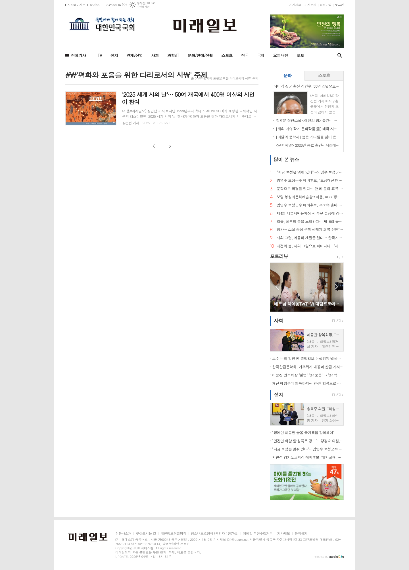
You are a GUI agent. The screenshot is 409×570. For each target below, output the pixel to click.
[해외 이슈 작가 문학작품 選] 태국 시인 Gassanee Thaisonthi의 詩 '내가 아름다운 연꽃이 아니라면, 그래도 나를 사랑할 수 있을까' (308, 128)
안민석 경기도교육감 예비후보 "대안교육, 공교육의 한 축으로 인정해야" (308, 457)
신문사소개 (123, 533)
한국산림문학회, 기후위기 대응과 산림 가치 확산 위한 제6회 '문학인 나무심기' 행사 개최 (308, 366)
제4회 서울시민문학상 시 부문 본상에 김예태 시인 (310, 213)
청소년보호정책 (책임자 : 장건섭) (214, 533)
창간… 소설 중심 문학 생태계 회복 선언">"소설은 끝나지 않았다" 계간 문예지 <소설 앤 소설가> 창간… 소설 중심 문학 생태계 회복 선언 (310, 229)
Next (336, 286)
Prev (277, 286)
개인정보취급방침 (173, 533)
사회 (155, 55)
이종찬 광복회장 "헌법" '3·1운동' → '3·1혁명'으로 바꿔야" (308, 375)
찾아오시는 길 (146, 533)
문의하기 (301, 533)
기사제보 (295, 5)
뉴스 (286, 159)
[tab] (287, 76)
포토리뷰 (279, 256)
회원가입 (325, 5)
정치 (114, 55)
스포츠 (226, 55)
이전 (154, 146)
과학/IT (173, 55)
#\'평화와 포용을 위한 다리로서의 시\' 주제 (228, 78)
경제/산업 (134, 55)
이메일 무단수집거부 (258, 533)
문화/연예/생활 (200, 55)
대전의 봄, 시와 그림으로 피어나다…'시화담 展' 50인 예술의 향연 (310, 246)
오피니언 (280, 55)
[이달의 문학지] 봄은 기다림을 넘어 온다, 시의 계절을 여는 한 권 (308, 137)
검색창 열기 (338, 55)
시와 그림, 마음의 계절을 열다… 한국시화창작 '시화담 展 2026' (310, 237)
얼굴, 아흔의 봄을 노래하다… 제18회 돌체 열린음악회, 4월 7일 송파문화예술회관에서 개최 (310, 221)
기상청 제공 (143, 7)
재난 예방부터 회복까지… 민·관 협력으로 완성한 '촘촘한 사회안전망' (308, 383)
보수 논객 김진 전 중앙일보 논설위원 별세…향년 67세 (308, 358)
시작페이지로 (76, 5)
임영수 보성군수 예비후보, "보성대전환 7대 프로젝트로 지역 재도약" (310, 180)
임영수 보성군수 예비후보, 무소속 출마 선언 (310, 205)
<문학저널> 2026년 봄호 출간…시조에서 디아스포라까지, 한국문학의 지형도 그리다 (308, 145)
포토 (300, 55)
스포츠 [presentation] (324, 75)
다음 (169, 146)
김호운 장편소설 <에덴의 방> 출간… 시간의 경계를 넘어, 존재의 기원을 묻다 (308, 120)
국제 (260, 55)
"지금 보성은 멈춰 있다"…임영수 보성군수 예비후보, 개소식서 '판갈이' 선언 (310, 172)
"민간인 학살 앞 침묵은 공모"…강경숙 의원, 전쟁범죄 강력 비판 (308, 440)
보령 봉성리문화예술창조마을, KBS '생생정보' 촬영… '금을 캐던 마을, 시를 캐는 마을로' (310, 197)
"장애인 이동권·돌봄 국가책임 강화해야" (303, 432)
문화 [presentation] (287, 75)
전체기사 (78, 55)
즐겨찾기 (95, 5)
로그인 (339, 5)
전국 (245, 55)
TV (100, 55)
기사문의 (310, 5)
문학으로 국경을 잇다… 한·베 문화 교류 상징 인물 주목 (310, 188)
